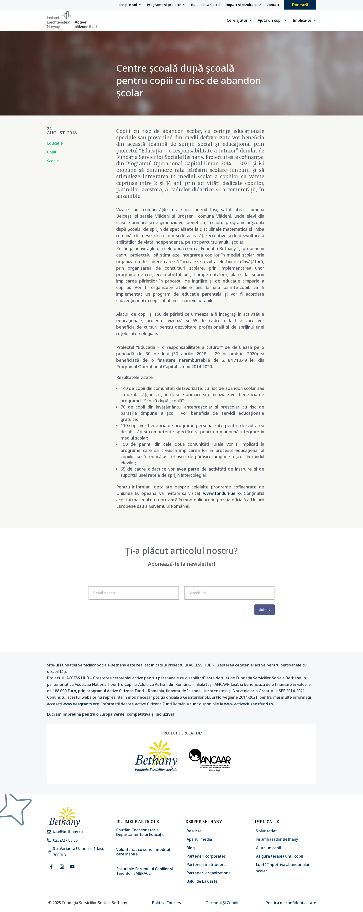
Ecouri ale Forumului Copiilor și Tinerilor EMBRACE (144, 871)
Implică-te (302, 21)
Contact (273, 5)
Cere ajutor (237, 21)
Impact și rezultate (241, 5)
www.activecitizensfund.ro (248, 704)
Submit (264, 610)
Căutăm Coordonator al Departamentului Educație (140, 832)
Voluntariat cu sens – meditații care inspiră (144, 852)
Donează (300, 4)
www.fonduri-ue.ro (222, 493)
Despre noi (128, 5)
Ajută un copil (270, 21)
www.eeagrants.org (81, 704)
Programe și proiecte (164, 5)
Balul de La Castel (205, 5)
